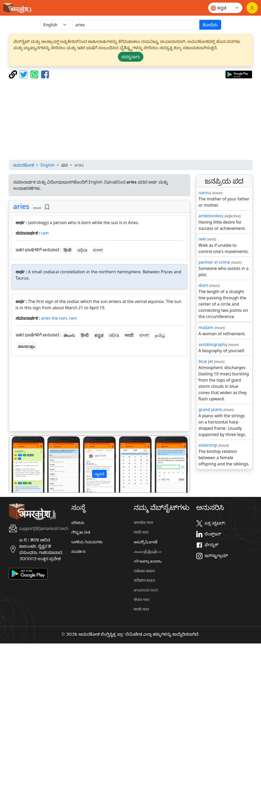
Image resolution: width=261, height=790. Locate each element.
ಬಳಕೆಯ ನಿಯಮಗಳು (87, 541)
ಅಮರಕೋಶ (23, 165)
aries (21, 206)
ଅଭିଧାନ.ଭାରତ (144, 570)
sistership (208, 445)
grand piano (210, 409)
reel (202, 239)
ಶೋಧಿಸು (210, 25)
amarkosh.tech (146, 589)
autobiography (213, 344)
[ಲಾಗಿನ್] (252, 8)
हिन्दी (67, 250)
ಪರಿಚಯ (77, 522)
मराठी (129, 335)
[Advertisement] (130, 119)
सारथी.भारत (141, 609)
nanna (205, 192)
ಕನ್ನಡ (98, 335)
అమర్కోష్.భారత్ (145, 541)
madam (206, 327)
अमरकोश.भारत (143, 522)
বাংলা (98, 250)
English (48, 165)
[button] (22, 464)
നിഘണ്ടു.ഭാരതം (148, 561)
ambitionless (211, 216)
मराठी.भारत (141, 532)
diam (203, 285)
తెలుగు (69, 335)
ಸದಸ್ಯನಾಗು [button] (130, 57)
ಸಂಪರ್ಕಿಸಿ (78, 551)
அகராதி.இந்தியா (147, 551)
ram (45, 233)
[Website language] (225, 8)
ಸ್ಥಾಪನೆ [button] (99, 473)
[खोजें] (136, 25)
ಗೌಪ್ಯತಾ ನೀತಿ (81, 532)
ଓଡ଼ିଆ (82, 250)
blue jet (206, 361)
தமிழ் (160, 335)
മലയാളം (26, 346)
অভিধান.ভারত (144, 580)
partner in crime (214, 262)
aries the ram (54, 318)
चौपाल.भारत (142, 599)
